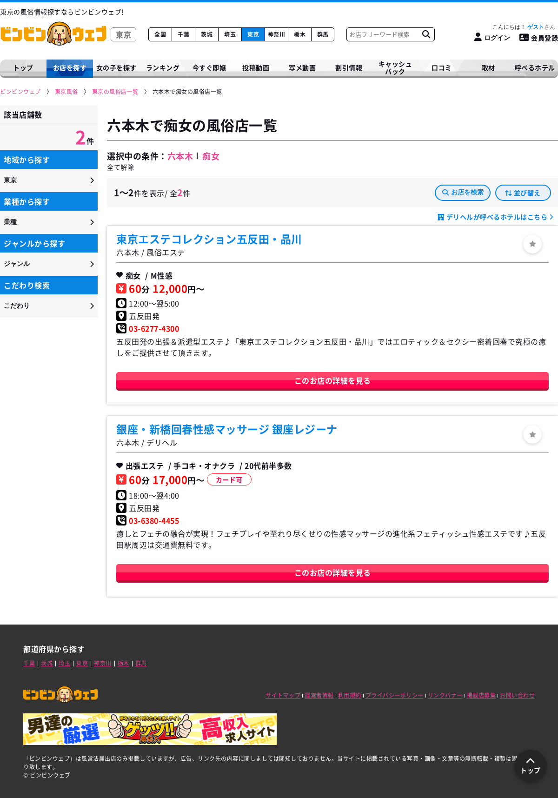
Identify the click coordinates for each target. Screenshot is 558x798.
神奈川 (277, 34)
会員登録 (538, 37)
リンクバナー (445, 695)
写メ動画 (302, 67)
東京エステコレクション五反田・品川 (209, 238)
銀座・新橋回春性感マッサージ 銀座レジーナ (227, 429)
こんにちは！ (523, 27)
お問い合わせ (517, 695)
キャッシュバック (395, 68)
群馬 (323, 34)
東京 (253, 34)
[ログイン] (492, 37)
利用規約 (349, 695)
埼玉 (230, 34)
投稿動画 (255, 67)
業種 (10, 222)
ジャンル (17, 263)
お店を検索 (463, 192)
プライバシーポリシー (394, 695)
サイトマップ (283, 695)
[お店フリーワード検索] (426, 34)
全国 (160, 34)
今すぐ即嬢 (209, 67)
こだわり (17, 305)
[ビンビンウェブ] (21, 91)
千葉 (183, 34)
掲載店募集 (481, 695)
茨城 (207, 34)
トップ (23, 67)
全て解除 (120, 167)
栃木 (300, 34)
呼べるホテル (535, 67)
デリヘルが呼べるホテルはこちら (497, 216)
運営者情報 (319, 695)
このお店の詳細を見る (332, 380)
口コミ (442, 67)
